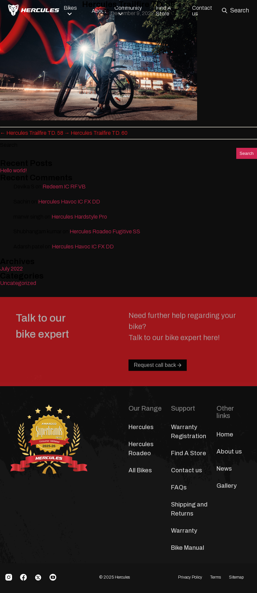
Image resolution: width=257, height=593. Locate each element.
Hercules (141, 427)
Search (8, 145)
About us (229, 451)
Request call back (157, 380)
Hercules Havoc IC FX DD (69, 201)
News (224, 468)
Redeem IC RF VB (64, 186)
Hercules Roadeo (141, 449)
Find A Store (188, 453)
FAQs (179, 487)
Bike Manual (187, 547)
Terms (215, 577)
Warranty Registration (188, 431)
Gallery (227, 485)
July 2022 (11, 269)
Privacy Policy (190, 577)
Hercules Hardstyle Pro (79, 217)
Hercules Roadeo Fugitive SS (105, 231)
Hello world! (13, 170)
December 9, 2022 (132, 13)
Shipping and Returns (189, 509)
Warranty (184, 530)
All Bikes (140, 470)
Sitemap (236, 577)
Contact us (186, 470)
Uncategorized (18, 283)
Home (225, 434)
